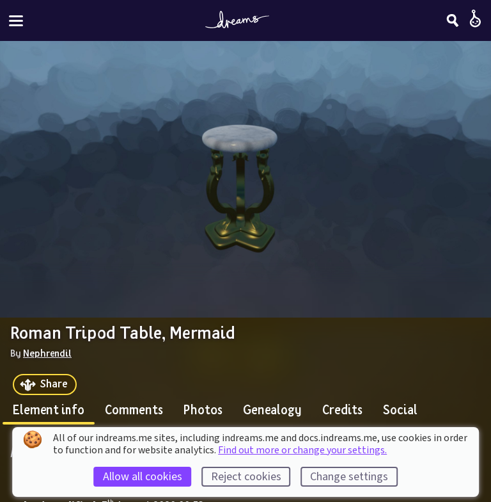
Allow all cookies (142, 477)
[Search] (452, 20)
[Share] (45, 384)
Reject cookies (246, 477)
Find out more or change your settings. (302, 450)
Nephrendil (47, 352)
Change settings (349, 477)
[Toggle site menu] (16, 20)
